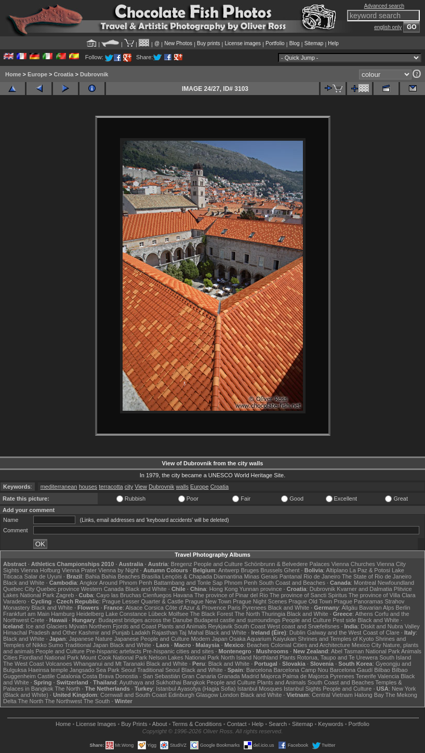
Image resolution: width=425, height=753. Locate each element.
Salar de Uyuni (43, 576)
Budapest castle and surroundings (237, 620)
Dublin (297, 632)
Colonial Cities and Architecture (310, 645)
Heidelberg (90, 614)
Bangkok (194, 682)
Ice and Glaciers (46, 626)
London (229, 695)
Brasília (151, 576)
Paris (234, 607)
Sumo (55, 645)
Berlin (403, 607)
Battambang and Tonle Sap (188, 583)
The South (97, 701)
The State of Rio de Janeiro (376, 576)
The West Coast (23, 664)
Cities (10, 657)
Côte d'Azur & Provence (195, 607)
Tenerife (366, 676)
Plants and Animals (182, 626)
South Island (395, 657)
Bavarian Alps (376, 607)
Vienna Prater (79, 570)
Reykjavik (220, 626)
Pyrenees (254, 607)
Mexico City (366, 645)
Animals (411, 651)
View (141, 486)
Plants (288, 657)
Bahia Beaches (120, 576)
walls (182, 486)
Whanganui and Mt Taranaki (109, 664)
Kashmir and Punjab (104, 632)
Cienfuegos (156, 595)
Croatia (64, 74)
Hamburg (62, 614)
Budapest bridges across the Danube (145, 620)
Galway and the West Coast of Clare (353, 632)
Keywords (330, 724)
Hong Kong (223, 589)
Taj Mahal (191, 632)
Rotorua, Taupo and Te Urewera (337, 657)
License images (243, 43)
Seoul (128, 670)
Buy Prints (134, 724)
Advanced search (384, 6)
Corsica (154, 607)
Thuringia (273, 614)
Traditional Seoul (158, 670)
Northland (265, 657)
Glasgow (207, 695)
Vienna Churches (353, 564)
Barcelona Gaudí (351, 670)
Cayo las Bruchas (118, 595)
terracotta (111, 486)
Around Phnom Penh (125, 583)
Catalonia (69, 676)
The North (247, 614)
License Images (96, 724)
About (159, 724)
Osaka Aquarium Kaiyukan (263, 639)
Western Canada (102, 589)
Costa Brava (98, 676)
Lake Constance (126, 614)
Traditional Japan (86, 645)
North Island (236, 657)
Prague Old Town (310, 601)
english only (388, 27)
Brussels (271, 570)
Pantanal (291, 576)
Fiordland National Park (49, 657)
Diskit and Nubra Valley (390, 626)
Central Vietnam (332, 695)
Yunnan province (261, 589)
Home (13, 74)
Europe (37, 74)
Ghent (292, 570)
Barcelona (259, 670)
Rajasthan (165, 632)
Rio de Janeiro (321, 576)
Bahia (92, 576)
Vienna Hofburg (40, 570)
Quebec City (19, 589)
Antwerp (228, 570)
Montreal (365, 583)
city (129, 486)
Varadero (14, 601)
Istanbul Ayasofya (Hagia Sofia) (195, 688)
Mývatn (78, 626)
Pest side (344, 620)
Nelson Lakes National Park (184, 657)
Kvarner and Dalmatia (364, 589)
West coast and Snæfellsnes (303, 626)
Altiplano (337, 570)
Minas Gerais (261, 576)
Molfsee (178, 614)
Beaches (258, 645)
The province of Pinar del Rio (231, 595)
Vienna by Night (118, 570)
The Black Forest (211, 614)
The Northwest (63, 701)
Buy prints (208, 43)
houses (88, 486)
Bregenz (181, 564)
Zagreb (65, 595)
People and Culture (218, 564)
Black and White (23, 583)
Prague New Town (208, 601)
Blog (294, 43)
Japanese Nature (91, 639)
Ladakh (140, 632)
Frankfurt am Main (26, 614)
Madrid (250, 676)
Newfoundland (396, 583)
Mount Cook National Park (114, 657)
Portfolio (275, 43)
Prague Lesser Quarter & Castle (143, 601)
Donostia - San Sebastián (147, 676)
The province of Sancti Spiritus (308, 595)
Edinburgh (181, 695)
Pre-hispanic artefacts (113, 651)
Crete (38, 620)
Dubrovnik (94, 74)
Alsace (133, 607)
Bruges (250, 570)
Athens (364, 614)
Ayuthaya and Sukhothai (150, 682)
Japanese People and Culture (151, 639)
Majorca (270, 676)
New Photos (178, 43)
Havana (183, 595)
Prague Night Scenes (260, 601)
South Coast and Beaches (292, 583)
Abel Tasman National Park (365, 651)
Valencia (388, 676)
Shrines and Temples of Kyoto (336, 639)
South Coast (250, 626)
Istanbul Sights (302, 688)
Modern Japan (209, 639)
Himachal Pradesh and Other (40, 632)
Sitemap (314, 43)
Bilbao (382, 670)
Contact (237, 724)
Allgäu (350, 607)
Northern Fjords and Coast (122, 626)
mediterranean (59, 486)
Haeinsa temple (48, 670)
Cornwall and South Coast (133, 695)
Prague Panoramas (358, 601)
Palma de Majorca (306, 676)
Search (278, 724)
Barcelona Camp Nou (300, 670)
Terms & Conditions (196, 724)
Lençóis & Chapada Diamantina (202, 576)
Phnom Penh (240, 583)
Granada (229, 676)
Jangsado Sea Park (94, 670)
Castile (46, 676)
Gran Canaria (199, 676)
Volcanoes (59, 664)
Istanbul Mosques (259, 688)
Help (333, 43)
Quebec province (57, 589)
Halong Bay (369, 695)
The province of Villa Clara (382, 595)
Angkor (88, 583)
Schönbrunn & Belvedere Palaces (287, 564)
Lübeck (157, 614)
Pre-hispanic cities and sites (178, 651)
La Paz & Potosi (370, 570)
